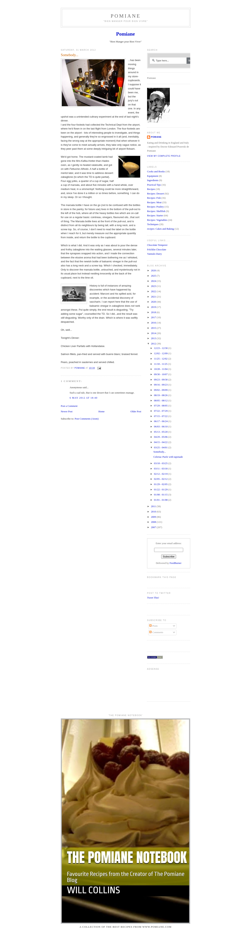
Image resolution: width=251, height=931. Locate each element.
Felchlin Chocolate (156, 249)
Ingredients (152, 180)
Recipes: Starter (155, 215)
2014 (154, 333)
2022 (154, 291)
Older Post (135, 411)
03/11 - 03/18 (161, 468)
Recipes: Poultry (155, 206)
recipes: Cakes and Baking (160, 228)
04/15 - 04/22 (161, 442)
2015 (154, 328)
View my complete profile (164, 156)
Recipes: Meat (154, 202)
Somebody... (159, 451)
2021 (154, 296)
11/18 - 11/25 (161, 364)
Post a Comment (69, 406)
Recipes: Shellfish (156, 211)
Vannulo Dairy (154, 254)
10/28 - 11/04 (161, 369)
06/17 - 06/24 (161, 421)
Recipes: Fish (154, 198)
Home (101, 411)
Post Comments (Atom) (87, 418)
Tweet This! (153, 597)
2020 (154, 301)
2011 (153, 506)
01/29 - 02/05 (161, 484)
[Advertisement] (159, 684)
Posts (153, 626)
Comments (156, 632)
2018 (154, 312)
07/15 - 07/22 (161, 416)
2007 (154, 527)
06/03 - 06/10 (161, 426)
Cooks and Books (156, 171)
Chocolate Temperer (157, 245)
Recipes (151, 189)
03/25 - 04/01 (161, 447)
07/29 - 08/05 (161, 405)
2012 (154, 343)
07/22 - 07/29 (161, 411)
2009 (154, 517)
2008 (154, 522)
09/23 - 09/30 (161, 379)
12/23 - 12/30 (161, 348)
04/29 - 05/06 (161, 437)
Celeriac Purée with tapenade (168, 457)
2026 (154, 270)
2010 (154, 511)
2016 (154, 322)
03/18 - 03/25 (161, 463)
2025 (154, 275)
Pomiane (126, 16)
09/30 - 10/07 (161, 374)
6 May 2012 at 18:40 (83, 397)
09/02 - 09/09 (161, 390)
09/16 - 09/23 (161, 384)
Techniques (152, 224)
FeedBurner (176, 563)
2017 (154, 317)
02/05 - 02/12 (161, 479)
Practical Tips (154, 184)
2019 (154, 307)
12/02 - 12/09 (161, 353)
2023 (154, 286)
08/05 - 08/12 (161, 400)
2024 (154, 281)
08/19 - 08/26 (161, 395)
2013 (154, 338)
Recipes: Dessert (155, 193)
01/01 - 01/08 (161, 500)
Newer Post (67, 411)
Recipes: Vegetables (157, 220)
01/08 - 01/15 (161, 494)
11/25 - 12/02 (161, 358)
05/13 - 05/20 (161, 431)
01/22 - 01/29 (161, 489)
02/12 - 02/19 (161, 474)
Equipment (152, 176)
